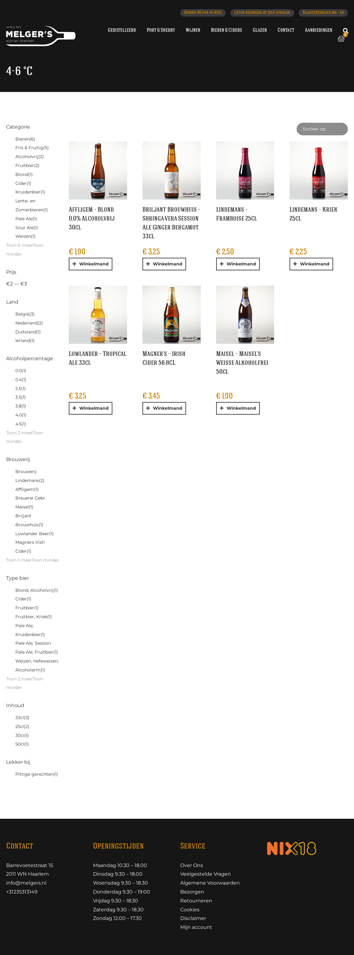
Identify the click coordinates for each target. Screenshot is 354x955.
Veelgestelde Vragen (205, 874)
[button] (346, 30)
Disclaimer (193, 918)
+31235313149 (21, 892)
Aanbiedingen (318, 30)
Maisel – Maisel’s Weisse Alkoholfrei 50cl (242, 363)
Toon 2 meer (19, 433)
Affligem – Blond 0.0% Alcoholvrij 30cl (92, 218)
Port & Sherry (161, 30)
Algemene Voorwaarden (210, 883)
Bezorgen (192, 892)
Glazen (260, 30)
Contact (286, 30)
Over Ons (191, 865)
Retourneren (196, 901)
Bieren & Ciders (226, 30)
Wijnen (193, 30)
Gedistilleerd (122, 30)
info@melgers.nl (26, 883)
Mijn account (196, 927)
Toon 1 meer (19, 560)
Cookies (190, 910)
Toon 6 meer (19, 245)
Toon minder (45, 560)
